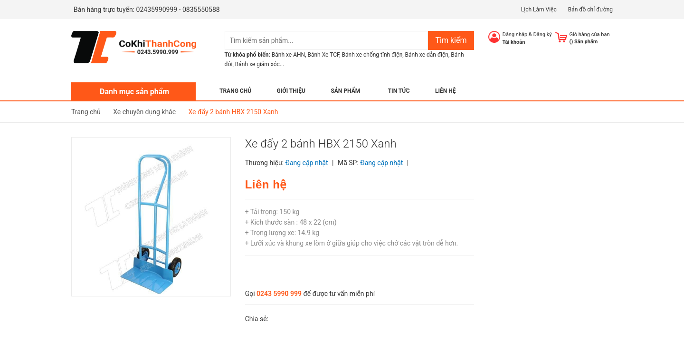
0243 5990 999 (279, 293)
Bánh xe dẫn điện (426, 54)
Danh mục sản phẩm (134, 91)
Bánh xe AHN (288, 54)
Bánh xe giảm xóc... (260, 64)
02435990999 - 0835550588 (178, 9)
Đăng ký (542, 34)
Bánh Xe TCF (323, 54)
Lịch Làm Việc (539, 9)
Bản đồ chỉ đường (590, 9)
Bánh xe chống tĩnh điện (372, 54)
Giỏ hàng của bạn (590, 34)
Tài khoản (514, 42)
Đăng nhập (515, 34)
